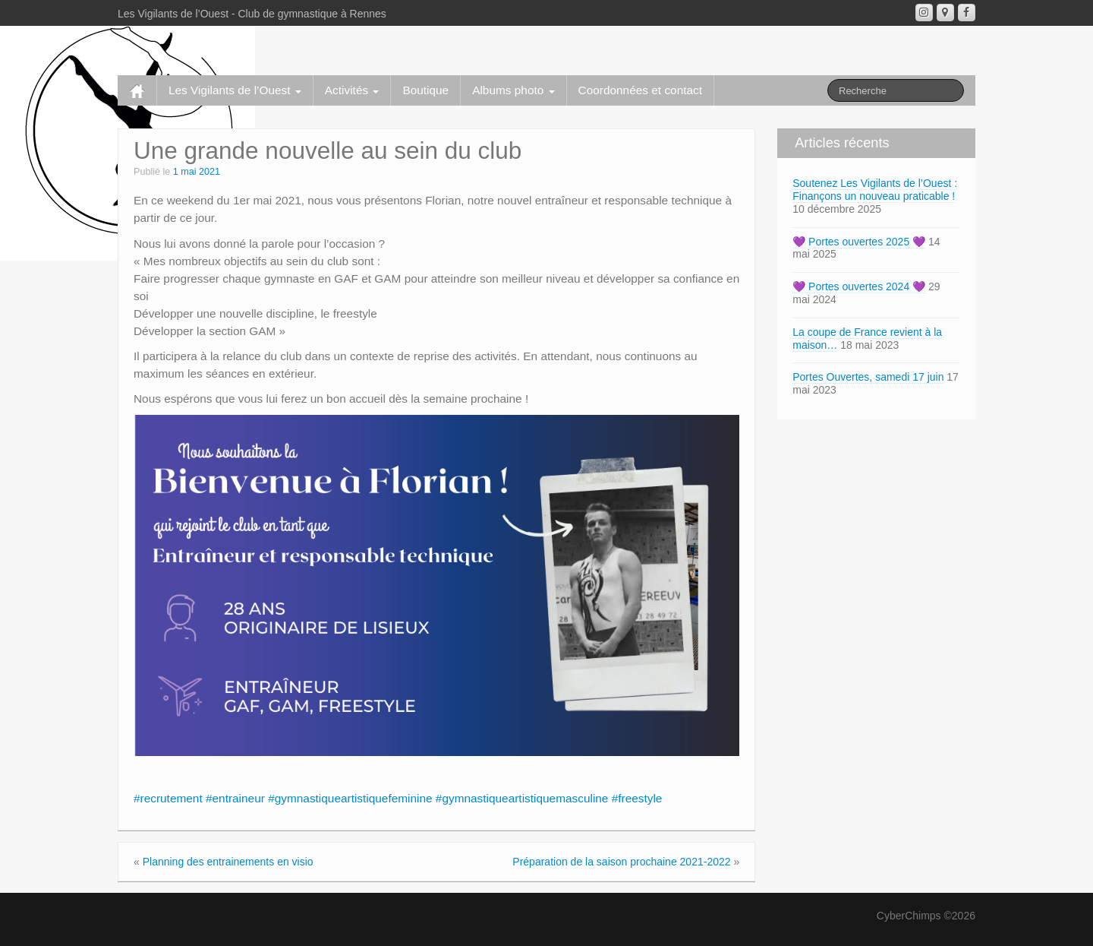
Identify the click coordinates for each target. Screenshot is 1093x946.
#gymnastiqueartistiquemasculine (522, 798)
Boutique (425, 90)
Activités (352, 90)
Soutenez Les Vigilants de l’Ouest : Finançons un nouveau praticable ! (874, 189)
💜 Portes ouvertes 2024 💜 (858, 286)
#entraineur (235, 798)
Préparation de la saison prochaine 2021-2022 (621, 862)
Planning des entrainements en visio (228, 862)
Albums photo (513, 90)
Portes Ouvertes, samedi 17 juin (867, 377)
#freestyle (637, 798)
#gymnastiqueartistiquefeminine (350, 798)
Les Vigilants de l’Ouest (235, 90)
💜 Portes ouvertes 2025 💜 (858, 242)
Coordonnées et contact (640, 90)
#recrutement (168, 798)
